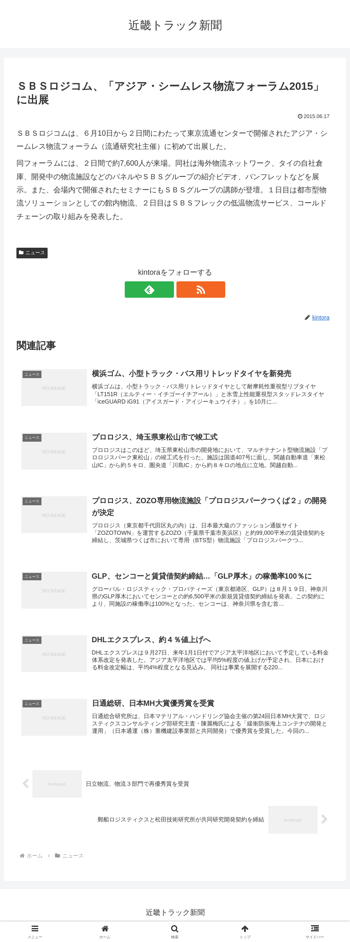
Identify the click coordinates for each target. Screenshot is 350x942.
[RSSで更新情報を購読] (184, 289)
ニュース (32, 252)
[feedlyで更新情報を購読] (166, 289)
